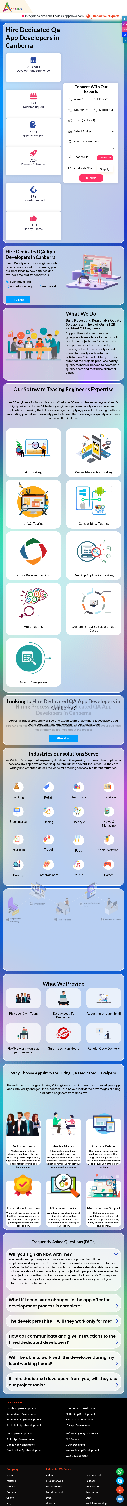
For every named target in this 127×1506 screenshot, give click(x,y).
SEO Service (73, 1439)
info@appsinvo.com (38, 16)
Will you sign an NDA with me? (40, 1254)
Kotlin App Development (20, 1439)
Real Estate (92, 1486)
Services (11, 1486)
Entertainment (54, 1492)
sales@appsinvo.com (69, 16)
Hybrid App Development (80, 1419)
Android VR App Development (23, 1419)
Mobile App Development (21, 1408)
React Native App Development (24, 1450)
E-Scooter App (54, 1481)
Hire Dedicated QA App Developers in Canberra (76, 704)
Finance (50, 1503)
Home (9, 1475)
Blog (9, 1503)
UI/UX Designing (75, 1444)
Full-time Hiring (20, 281)
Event (49, 1497)
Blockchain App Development (23, 1425)
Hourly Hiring (50, 286)
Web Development (77, 1456)
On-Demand (93, 1475)
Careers (11, 1492)
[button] (120, 1499)
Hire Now (17, 300)
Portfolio (11, 1481)
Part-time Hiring (21, 286)
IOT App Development (19, 1433)
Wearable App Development (82, 1450)
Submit (91, 178)
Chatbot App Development (81, 1408)
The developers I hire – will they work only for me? (60, 1321)
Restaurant (92, 1492)
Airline (49, 1475)
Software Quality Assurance (82, 1433)
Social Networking (96, 1503)
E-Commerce (54, 1486)
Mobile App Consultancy (20, 1444)
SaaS (89, 1497)
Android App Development (21, 1414)
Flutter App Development (80, 1414)
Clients (10, 1497)
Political (90, 1481)
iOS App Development (78, 1425)
